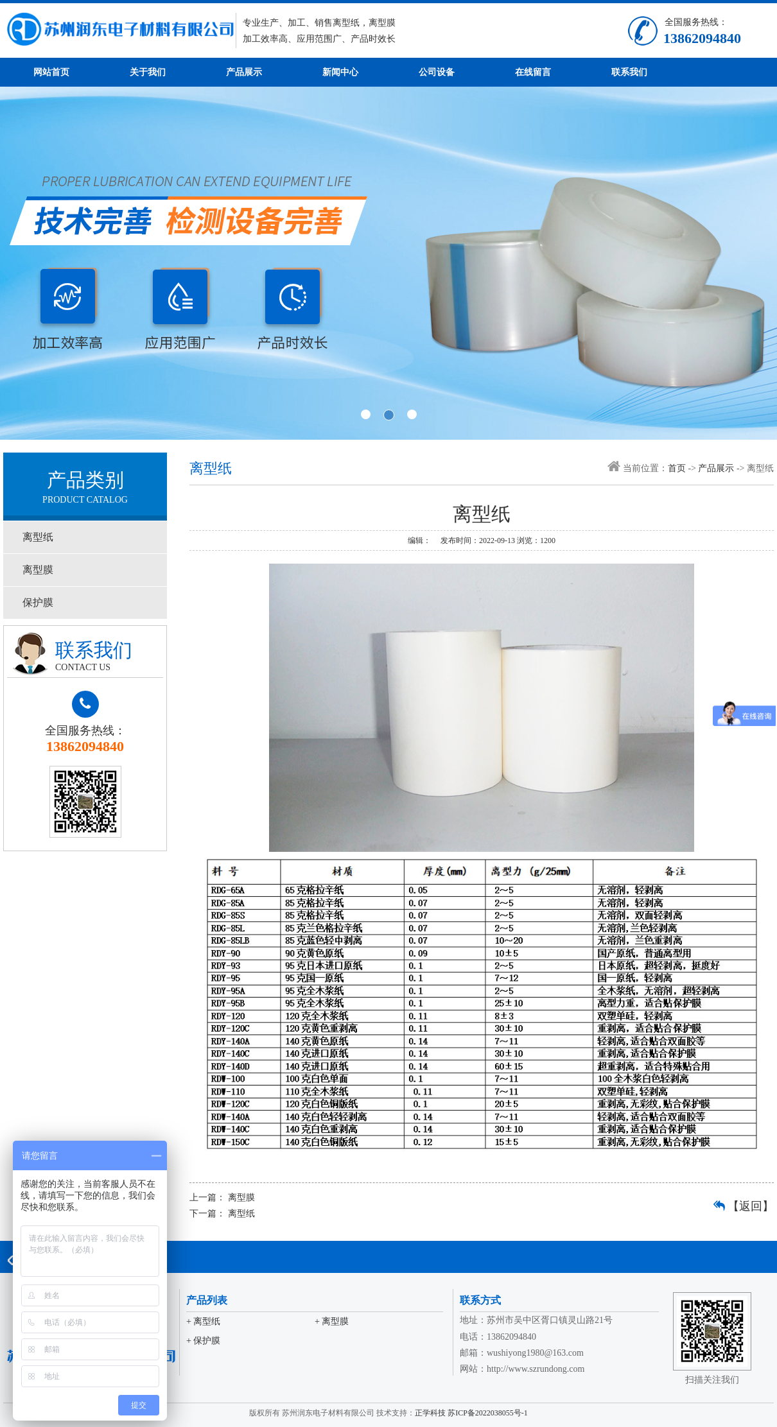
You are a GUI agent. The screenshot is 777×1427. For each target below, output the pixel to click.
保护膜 (37, 602)
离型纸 (37, 537)
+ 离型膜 (332, 1321)
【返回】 (751, 1206)
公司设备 (437, 72)
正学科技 (430, 1412)
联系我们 (629, 72)
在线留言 (533, 72)
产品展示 (244, 72)
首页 (677, 468)
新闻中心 (340, 72)
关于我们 (148, 72)
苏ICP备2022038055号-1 (488, 1412)
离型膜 (37, 569)
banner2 (388, 263)
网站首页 (51, 72)
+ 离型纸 (203, 1321)
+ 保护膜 (203, 1340)
